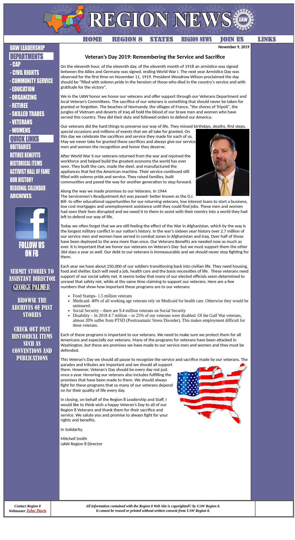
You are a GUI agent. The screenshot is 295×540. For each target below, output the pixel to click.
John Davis (36, 511)
